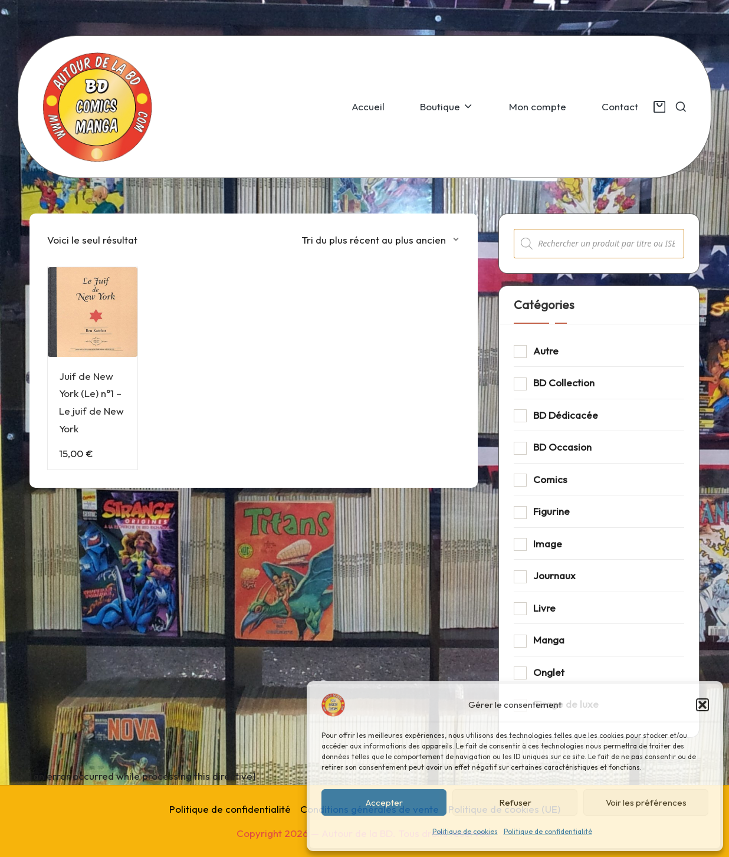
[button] (702, 705)
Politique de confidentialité (548, 831)
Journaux (554, 575)
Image (547, 543)
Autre (546, 350)
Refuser (515, 802)
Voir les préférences (646, 802)
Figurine (551, 511)
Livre (544, 608)
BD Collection (564, 382)
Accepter (384, 802)
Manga (548, 639)
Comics (550, 479)
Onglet (548, 672)
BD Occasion (562, 447)
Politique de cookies (465, 831)
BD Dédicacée (565, 415)
